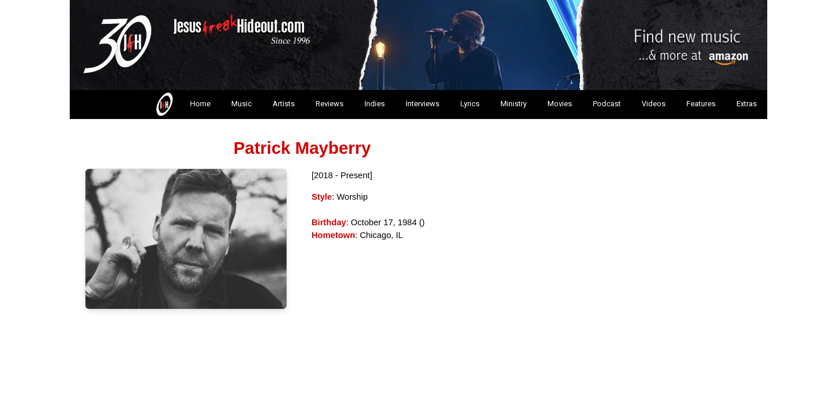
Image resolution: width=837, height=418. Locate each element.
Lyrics (470, 103)
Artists (284, 103)
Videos (654, 103)
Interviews (422, 103)
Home (182, 104)
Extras (746, 103)
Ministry (513, 103)
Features (701, 103)
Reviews (330, 103)
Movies (560, 103)
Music (241, 103)
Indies (374, 103)
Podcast (607, 103)
